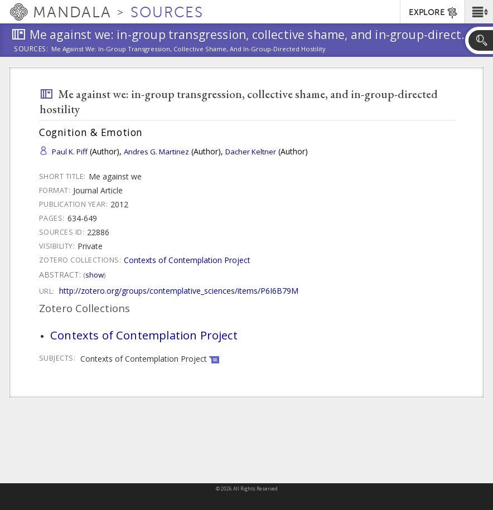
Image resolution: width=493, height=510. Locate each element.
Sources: (31, 50)
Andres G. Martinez (156, 152)
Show (94, 275)
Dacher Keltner (250, 152)
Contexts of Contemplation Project (187, 260)
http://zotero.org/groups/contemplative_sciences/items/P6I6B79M (178, 290)
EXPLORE (433, 12)
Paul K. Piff (70, 152)
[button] (479, 11)
